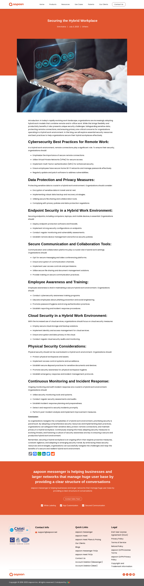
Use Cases (79, 5)
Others (85, 26)
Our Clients (101, 5)
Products (55, 5)
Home (45, 5)
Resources (67, 5)
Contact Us (115, 5)
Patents (90, 5)
